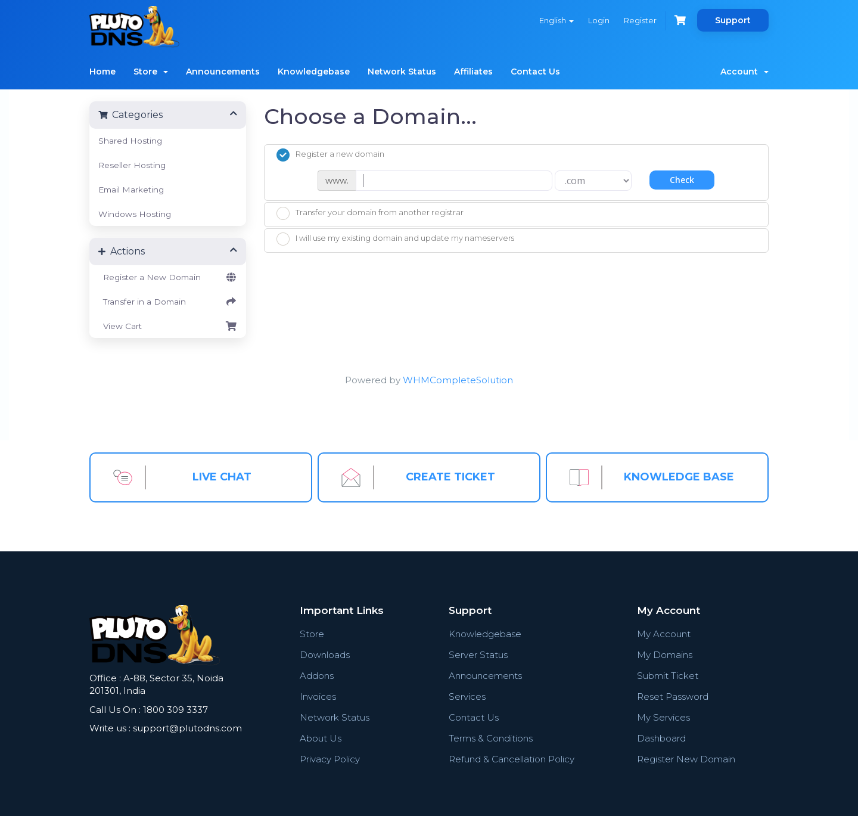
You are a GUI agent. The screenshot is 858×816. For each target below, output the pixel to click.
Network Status (402, 71)
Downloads (325, 654)
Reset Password (672, 696)
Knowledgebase (314, 71)
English (556, 20)
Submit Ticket (667, 675)
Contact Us (535, 71)
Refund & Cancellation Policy (511, 759)
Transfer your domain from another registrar (370, 213)
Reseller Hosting (132, 165)
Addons (317, 675)
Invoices (318, 696)
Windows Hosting (134, 214)
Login (599, 20)
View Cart (167, 326)
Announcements (223, 71)
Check (682, 179)
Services (467, 696)
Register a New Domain (167, 277)
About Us (320, 738)
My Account (664, 634)
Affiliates (473, 71)
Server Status (478, 654)
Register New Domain (686, 759)
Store (150, 71)
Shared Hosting (130, 140)
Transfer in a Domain (167, 301)
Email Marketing (131, 189)
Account (744, 71)
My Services (663, 717)
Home (102, 71)
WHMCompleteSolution (458, 380)
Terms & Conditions (491, 738)
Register (640, 20)
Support (733, 20)
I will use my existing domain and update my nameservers (395, 239)
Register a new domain (330, 155)
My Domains (664, 654)
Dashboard (661, 738)
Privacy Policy (330, 759)
